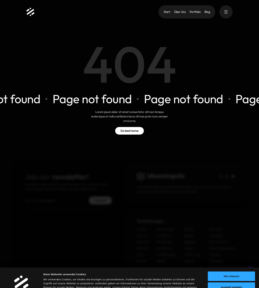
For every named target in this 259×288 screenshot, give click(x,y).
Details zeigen (189, 281)
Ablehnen (231, 277)
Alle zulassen (231, 255)
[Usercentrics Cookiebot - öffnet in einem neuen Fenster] (21, 281)
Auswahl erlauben (231, 266)
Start (167, 12)
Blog (207, 12)
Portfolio (195, 12)
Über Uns (180, 12)
